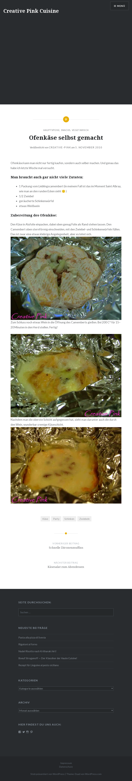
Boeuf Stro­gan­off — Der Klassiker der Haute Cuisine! (47, 658)
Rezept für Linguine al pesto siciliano (38, 665)
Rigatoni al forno (27, 644)
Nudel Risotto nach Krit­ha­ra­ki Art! (37, 651)
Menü (121, 5)
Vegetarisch (80, 130)
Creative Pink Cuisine (31, 10)
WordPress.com (93, 774)
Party (56, 518)
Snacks (66, 130)
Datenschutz (66, 766)
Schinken (69, 518)
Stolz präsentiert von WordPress (47, 774)
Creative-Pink (60, 147)
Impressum (66, 763)
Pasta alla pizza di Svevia (32, 637)
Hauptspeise (51, 130)
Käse (45, 518)
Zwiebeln (84, 518)
